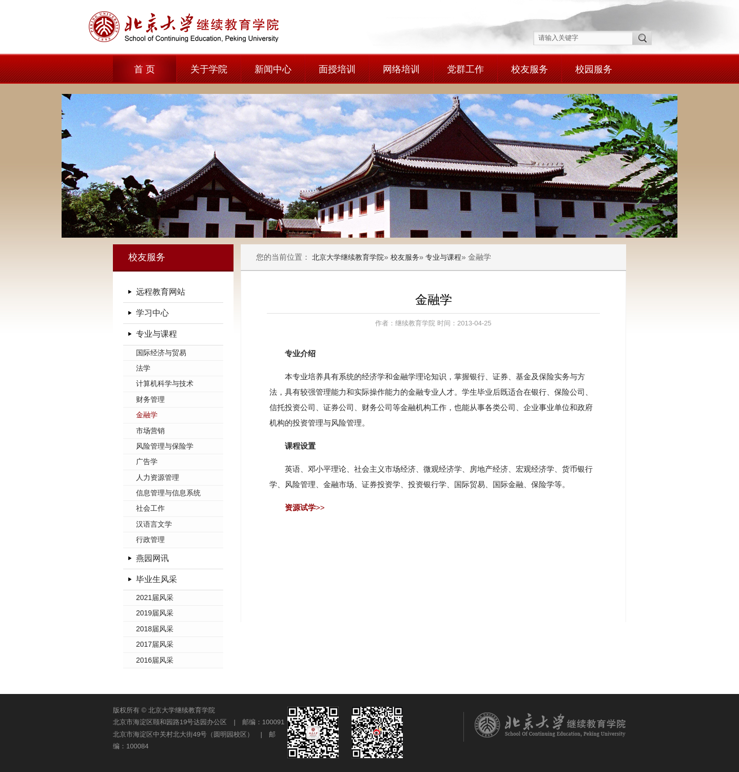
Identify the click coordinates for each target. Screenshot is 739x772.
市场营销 (150, 431)
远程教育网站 (160, 291)
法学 (143, 368)
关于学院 (208, 69)
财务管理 (150, 399)
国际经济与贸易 (161, 353)
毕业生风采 (156, 579)
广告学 (147, 461)
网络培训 (401, 69)
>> (305, 507)
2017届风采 (154, 644)
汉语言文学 (154, 524)
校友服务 (529, 69)
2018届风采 (154, 629)
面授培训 (337, 69)
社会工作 (150, 508)
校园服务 (593, 69)
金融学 (147, 415)
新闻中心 (273, 69)
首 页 (144, 69)
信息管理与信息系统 (168, 493)
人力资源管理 (157, 477)
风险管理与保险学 (164, 446)
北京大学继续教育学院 (348, 257)
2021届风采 (154, 597)
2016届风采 (154, 660)
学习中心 (152, 312)
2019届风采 (154, 613)
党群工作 (465, 69)
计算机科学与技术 (164, 383)
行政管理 (150, 539)
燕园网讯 (152, 558)
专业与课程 (156, 334)
